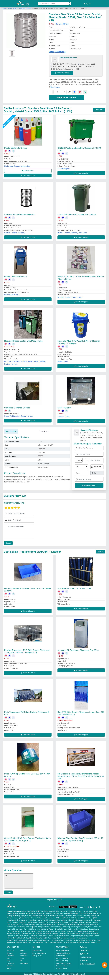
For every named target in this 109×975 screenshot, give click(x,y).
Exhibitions (11, 965)
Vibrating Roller (87, 910)
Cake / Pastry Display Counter (90, 928)
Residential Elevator (57, 915)
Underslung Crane (76, 926)
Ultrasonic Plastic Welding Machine (71, 932)
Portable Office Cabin (50, 919)
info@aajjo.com (85, 956)
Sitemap (10, 952)
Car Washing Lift (41, 937)
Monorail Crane (13, 928)
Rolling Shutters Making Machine (24, 937)
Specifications (11, 430)
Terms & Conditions (39, 952)
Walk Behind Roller (75, 910)
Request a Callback (66, 96)
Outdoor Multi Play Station (58, 910)
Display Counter (25, 915)
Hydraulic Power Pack (92, 921)
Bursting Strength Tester (45, 928)
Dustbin (29, 7)
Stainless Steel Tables (71, 912)
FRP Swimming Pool (57, 939)
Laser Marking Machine (30, 910)
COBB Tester (32, 928)
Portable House (30, 917)
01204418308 (85, 949)
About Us (10, 950)
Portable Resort (74, 917)
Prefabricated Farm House (45, 917)
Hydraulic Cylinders (77, 921)
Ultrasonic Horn (41, 932)
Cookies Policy (37, 950)
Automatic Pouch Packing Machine (41, 935)
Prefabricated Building (65, 919)
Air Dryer (84, 935)
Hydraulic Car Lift (70, 915)
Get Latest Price (62, 23)
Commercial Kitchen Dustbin (17, 407)
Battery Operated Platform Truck (89, 941)
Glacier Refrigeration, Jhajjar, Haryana (18, 415)
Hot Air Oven (53, 921)
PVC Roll (54, 930)
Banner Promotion (62, 957)
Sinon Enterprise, (64, 168)
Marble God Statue (43, 930)
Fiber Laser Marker (13, 930)
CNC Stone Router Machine (45, 924)
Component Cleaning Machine (66, 924)
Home (4, 7)
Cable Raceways (52, 932)
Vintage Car (74, 941)
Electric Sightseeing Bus (53, 941)
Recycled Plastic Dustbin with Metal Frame (23, 340)
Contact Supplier (63, 72)
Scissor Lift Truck (83, 915)
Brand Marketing (62, 960)
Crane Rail (22, 928)
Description (44, 430)
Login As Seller (61, 967)
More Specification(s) (57, 51)
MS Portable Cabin (86, 917)
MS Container (22, 919)
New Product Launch (63, 962)
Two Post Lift (52, 937)
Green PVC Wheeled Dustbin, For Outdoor (76, 214)
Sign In (87, 3)
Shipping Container (19, 921)
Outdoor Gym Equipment (35, 941)
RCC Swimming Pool (93, 939)
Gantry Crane (87, 926)
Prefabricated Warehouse (82, 919)
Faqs (9, 967)
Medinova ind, (62, 361)
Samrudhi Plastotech (68, 57)
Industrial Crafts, (63, 416)
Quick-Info (10, 962)
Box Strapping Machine (87, 912)
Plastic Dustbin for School (15, 147)
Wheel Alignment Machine (66, 937)
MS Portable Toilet (62, 917)
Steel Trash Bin (64, 407)
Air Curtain (61, 930)
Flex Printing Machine (28, 924)
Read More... (55, 86)
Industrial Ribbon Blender (27, 912)
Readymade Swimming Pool (16, 941)
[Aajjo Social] (88, 906)
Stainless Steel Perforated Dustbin (19, 214)
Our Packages (61, 955)
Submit (8, 542)
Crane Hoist (97, 926)
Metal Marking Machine (28, 930)
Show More (99, 109)
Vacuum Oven (43, 921)
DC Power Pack (64, 921)
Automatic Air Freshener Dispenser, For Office (78, 649)
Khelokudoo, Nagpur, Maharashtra (17, 165)
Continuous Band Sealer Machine (18, 935)
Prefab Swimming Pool (41, 939)
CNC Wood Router (13, 924)
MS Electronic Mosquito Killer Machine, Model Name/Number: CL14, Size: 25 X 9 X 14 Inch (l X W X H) (80, 775)
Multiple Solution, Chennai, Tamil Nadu (72, 232)
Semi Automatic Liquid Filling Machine (67, 935)
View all (100, 551)
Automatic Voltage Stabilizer (59, 926)
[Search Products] (39, 3)
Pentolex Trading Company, (14, 232)
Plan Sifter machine (28, 932)
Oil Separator (81, 924)
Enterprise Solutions (63, 965)
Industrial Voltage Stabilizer (23, 926)
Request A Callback (54, 899)
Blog (8, 960)
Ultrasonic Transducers (91, 932)
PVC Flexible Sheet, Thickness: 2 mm (74, 587)
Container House (32, 921)
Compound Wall (57, 912)
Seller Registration (62, 950)
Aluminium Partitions (44, 912)
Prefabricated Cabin (35, 919)
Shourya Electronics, (12, 294)
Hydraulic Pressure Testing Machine (66, 928)
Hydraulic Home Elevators (40, 915)
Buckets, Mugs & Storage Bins (16, 7)
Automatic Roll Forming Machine (77, 930)
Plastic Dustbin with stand (15, 276)
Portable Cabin (44, 910)
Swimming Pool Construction (75, 939)
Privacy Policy (37, 955)
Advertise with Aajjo (63, 952)
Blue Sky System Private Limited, (70, 296)
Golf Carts (65, 941)
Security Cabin (19, 917)
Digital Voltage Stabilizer (41, 926)
